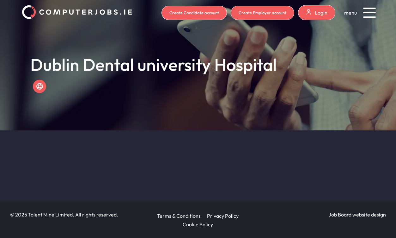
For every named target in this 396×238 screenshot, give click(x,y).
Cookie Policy (198, 224)
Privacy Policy (223, 216)
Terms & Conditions (179, 216)
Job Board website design (357, 214)
